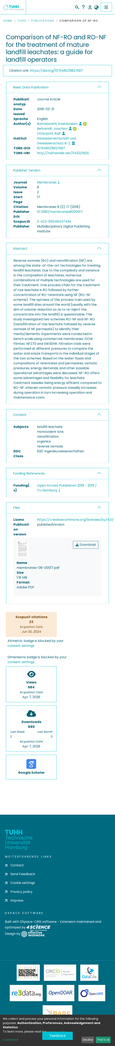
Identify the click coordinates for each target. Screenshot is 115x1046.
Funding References (29, 473)
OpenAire (91, 993)
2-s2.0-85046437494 (54, 221)
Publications (42, 21)
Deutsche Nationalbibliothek (28, 973)
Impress (14, 900)
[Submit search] (76, 6)
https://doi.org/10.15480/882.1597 (56, 70)
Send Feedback (20, 874)
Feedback (58, 1035)
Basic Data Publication (31, 87)
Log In (90, 7)
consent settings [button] (21, 645)
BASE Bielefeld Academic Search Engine (57, 1013)
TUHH (22, 21)
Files (16, 507)
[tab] (57, 87)
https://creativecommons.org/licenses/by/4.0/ (75, 519)
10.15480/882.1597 (51, 148)
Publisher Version (26, 170)
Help (83, 7)
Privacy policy (19, 891)
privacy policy (57, 1032)
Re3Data (26, 993)
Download (86, 544)
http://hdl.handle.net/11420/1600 (63, 153)
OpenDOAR (60, 993)
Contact (14, 865)
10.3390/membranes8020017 (60, 211)
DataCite (89, 972)
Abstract (20, 248)
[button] (96, 7)
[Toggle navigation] (106, 7)
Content (19, 414)
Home (8, 21)
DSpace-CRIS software (38, 921)
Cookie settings (20, 882)
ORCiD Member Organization (60, 973)
